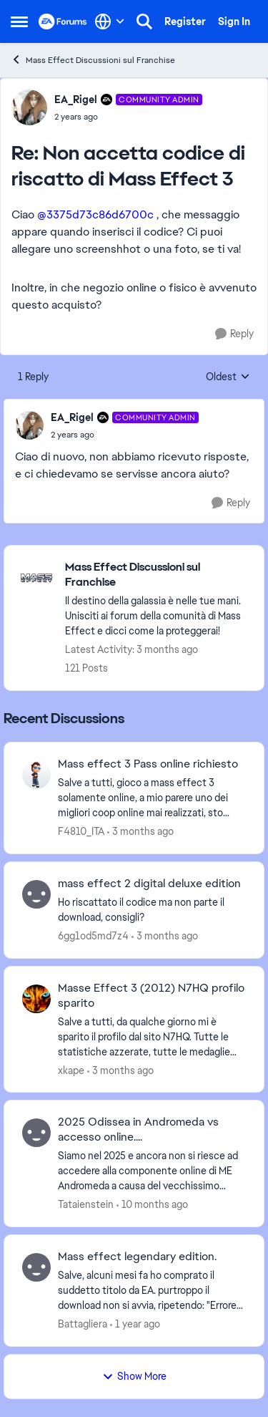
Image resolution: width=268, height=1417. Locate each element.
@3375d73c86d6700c (95, 214)
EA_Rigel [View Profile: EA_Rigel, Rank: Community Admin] (75, 99)
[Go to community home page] (63, 21)
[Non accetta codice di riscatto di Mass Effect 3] (128, 116)
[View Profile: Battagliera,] (36, 1267)
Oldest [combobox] (228, 377)
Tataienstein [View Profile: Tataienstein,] (86, 1204)
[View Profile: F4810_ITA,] (36, 774)
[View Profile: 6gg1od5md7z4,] (36, 894)
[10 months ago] (152, 1204)
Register (185, 21)
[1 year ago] (135, 1324)
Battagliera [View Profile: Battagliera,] (82, 1323)
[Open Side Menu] (19, 21)
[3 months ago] (140, 831)
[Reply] (234, 334)
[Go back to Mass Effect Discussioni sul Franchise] (157, 575)
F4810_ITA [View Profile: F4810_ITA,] (81, 831)
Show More (134, 1376)
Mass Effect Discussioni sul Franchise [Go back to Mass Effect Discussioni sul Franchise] (93, 60)
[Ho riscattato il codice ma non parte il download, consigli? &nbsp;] (152, 910)
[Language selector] (110, 21)
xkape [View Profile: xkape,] (71, 1069)
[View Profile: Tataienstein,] (36, 1132)
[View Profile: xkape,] (36, 999)
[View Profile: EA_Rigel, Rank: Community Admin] (29, 107)
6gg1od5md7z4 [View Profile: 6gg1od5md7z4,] (93, 935)
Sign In (234, 21)
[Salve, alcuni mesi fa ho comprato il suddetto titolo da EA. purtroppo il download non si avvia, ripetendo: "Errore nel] (152, 1290)
